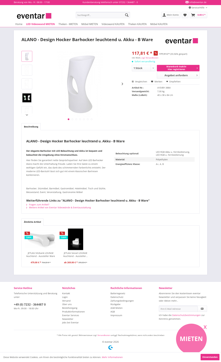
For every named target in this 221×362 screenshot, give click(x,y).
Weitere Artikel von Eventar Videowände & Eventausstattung (58, 207)
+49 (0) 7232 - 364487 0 (30, 304)
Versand (66, 300)
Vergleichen (139, 81)
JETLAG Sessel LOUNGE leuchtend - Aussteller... (75, 255)
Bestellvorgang (69, 307)
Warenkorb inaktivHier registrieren (182, 68)
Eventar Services (70, 315)
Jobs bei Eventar (70, 322)
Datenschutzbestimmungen (186, 315)
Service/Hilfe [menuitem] (197, 7)
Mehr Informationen (112, 357)
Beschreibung (31, 126)
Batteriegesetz (117, 293)
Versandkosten (103, 335)
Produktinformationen (73, 311)
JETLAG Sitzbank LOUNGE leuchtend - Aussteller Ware (40, 255)
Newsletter (67, 319)
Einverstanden (210, 357)
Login (65, 297)
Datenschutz (116, 297)
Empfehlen (173, 81)
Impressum (116, 315)
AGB (112, 311)
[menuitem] (103, 15)
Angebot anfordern (181, 75)
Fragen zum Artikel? (37, 204)
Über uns (67, 304)
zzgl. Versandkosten (149, 57)
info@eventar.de (197, 2)
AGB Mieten (116, 307)
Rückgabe (115, 304)
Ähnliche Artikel (32, 221)
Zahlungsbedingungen (122, 300)
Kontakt (66, 293)
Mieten (191, 338)
